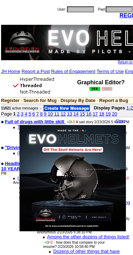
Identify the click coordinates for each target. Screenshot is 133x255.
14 (75, 114)
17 (95, 114)
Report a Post (36, 71)
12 (63, 114)
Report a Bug (113, 100)
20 (114, 114)
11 (56, 114)
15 (82, 114)
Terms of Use (110, 71)
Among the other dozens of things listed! (88, 236)
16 (88, 114)
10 (50, 114)
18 (101, 114)
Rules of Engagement (73, 71)
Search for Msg (40, 100)
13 (69, 114)
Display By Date (78, 100)
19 (108, 114)
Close (120, 121)
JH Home (10, 71)
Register (10, 100)
